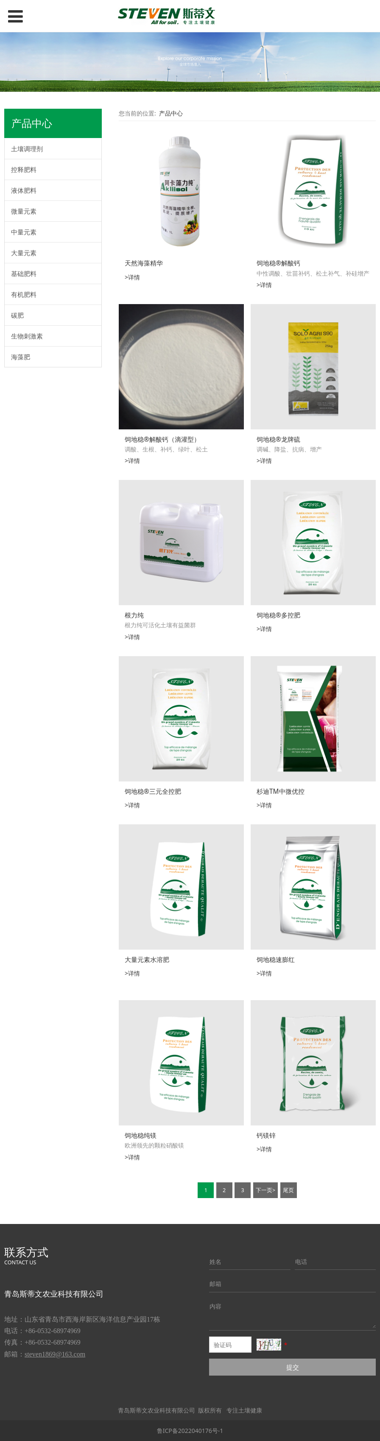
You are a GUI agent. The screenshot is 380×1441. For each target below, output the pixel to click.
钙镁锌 (266, 1135)
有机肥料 (23, 294)
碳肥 (17, 315)
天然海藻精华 (144, 263)
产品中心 (171, 113)
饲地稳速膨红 (276, 959)
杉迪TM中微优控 (281, 791)
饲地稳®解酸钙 (278, 263)
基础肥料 (23, 273)
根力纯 (134, 615)
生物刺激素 (27, 336)
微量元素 (23, 211)
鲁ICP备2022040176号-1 (190, 1431)
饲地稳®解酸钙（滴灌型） (162, 439)
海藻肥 (20, 356)
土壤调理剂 (27, 148)
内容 (215, 1306)
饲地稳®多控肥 (278, 615)
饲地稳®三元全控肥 (153, 791)
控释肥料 (23, 169)
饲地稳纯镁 (140, 1135)
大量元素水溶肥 (147, 959)
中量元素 (23, 232)
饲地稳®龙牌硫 (278, 439)
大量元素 (23, 252)
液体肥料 (23, 190)
